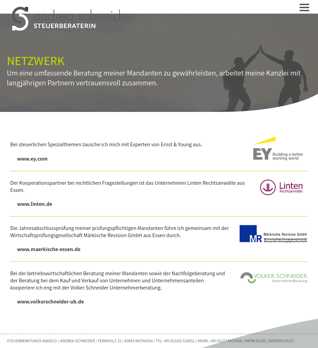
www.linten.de (34, 204)
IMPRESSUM (255, 340)
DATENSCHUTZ (281, 340)
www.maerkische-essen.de (48, 249)
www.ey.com (32, 158)
